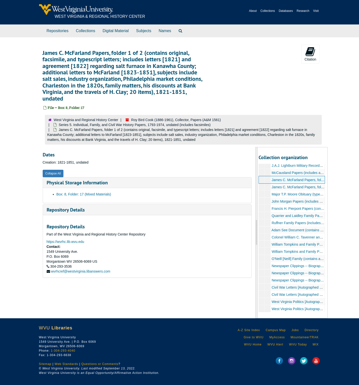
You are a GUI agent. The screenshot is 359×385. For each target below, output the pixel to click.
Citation (310, 53)
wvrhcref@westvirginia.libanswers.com (80, 271)
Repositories (58, 31)
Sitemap (45, 364)
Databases (286, 11)
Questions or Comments (99, 364)
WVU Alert (275, 344)
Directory (311, 330)
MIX (316, 344)
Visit (316, 11)
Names (165, 31)
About (253, 11)
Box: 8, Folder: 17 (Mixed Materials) (84, 194)
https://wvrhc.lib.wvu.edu (65, 242)
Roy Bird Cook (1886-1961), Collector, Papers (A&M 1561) (176, 120)
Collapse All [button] (53, 173)
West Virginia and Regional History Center (86, 120)
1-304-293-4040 (63, 350)
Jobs (295, 330)
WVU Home (253, 344)
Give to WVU (254, 337)
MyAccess (277, 337)
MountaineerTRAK (305, 337)
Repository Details (66, 210)
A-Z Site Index (249, 330)
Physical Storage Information (77, 182)
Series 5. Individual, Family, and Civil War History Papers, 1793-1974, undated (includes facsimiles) (135, 125)
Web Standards (66, 364)
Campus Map (276, 330)
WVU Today (298, 344)
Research (303, 11)
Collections (268, 11)
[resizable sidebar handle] (257, 232)
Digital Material (116, 31)
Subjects (143, 31)
